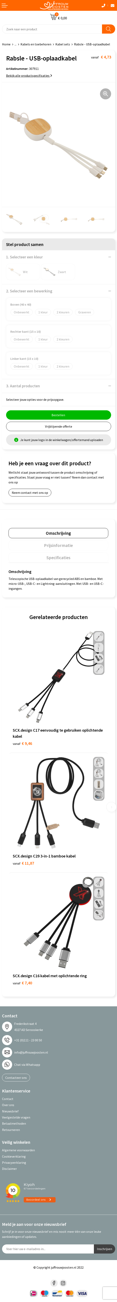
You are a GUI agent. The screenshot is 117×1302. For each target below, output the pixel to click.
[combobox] (52, 29)
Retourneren (11, 1130)
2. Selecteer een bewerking (29, 290)
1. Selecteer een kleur (24, 256)
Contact (7, 1099)
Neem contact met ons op (30, 493)
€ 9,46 (22, 743)
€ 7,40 (22, 982)
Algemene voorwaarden (18, 1150)
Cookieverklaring (14, 1156)
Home (6, 44)
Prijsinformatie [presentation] (58, 545)
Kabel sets (62, 44)
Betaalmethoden (14, 1123)
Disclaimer (9, 1169)
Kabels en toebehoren (35, 44)
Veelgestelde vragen (16, 1117)
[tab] (58, 533)
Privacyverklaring (14, 1162)
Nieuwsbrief (10, 1111)
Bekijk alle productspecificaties (29, 76)
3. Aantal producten (23, 385)
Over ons (8, 1105)
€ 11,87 (23, 863)
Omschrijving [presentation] (58, 533)
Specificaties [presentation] (58, 557)
